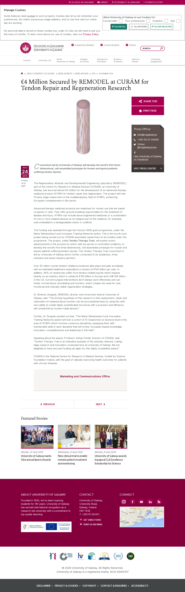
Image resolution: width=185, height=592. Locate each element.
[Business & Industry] (120, 60)
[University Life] (45, 60)
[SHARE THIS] (148, 101)
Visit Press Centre (145, 168)
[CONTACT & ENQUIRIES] (116, 585)
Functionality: (110, 20)
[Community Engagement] (156, 60)
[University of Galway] (42, 47)
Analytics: (157, 20)
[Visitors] (131, 45)
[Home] (22, 73)
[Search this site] (161, 49)
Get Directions (92, 520)
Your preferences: (135, 20)
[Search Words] (152, 48)
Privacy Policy (90, 34)
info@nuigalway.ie (147, 134)
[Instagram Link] (124, 502)
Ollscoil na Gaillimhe (82, 2)
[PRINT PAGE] (148, 110)
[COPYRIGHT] (91, 585)
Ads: (172, 20)
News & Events (65, 73)
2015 (93, 73)
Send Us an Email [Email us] (93, 524)
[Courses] (28, 60)
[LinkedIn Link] (150, 501)
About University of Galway (41, 73)
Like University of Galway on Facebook (148, 158)
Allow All (120, 27)
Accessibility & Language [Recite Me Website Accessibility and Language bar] (126, 2)
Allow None (140, 27)
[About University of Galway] (66, 60)
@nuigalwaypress (147, 147)
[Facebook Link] (132, 501)
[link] (53, 556)
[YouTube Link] (141, 501)
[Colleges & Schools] (86, 60)
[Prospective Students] (83, 45)
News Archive (81, 73)
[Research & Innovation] (103, 60)
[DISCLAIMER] (45, 585)
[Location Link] (142, 525)
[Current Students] (110, 45)
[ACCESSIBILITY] (139, 585)
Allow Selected (163, 27)
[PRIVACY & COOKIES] (68, 585)
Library (104, 2)
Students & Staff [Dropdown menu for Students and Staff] (154, 2)
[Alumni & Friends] (139, 60)
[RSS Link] (159, 501)
